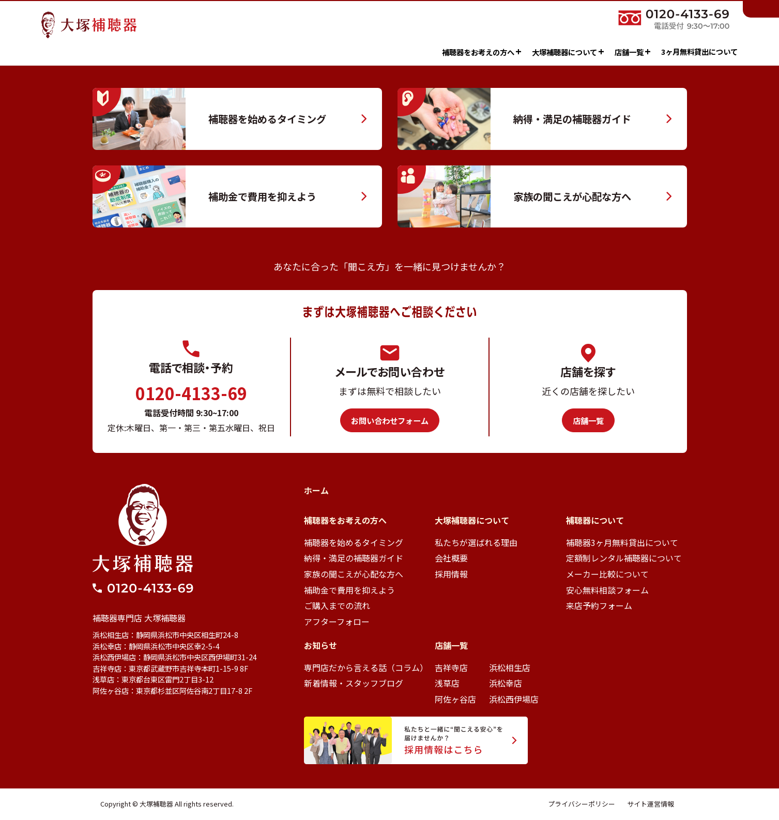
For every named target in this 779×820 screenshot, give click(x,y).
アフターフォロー (337, 621)
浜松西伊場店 (514, 699)
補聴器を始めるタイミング (353, 542)
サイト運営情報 (650, 804)
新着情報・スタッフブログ (353, 683)
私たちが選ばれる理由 (476, 542)
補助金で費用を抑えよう (349, 590)
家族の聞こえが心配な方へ (353, 574)
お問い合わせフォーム (390, 420)
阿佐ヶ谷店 (455, 699)
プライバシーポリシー (581, 804)
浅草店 (447, 683)
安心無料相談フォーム (607, 590)
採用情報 (451, 574)
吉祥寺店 (451, 667)
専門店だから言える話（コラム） (366, 667)
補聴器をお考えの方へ (446, 51)
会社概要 (451, 558)
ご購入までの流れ (337, 605)
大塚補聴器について (532, 51)
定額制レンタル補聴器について (624, 558)
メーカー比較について (607, 574)
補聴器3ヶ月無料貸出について (622, 542)
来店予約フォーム (599, 605)
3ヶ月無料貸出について (663, 51)
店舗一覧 (597, 51)
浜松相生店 (509, 667)
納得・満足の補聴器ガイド (353, 558)
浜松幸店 (505, 683)
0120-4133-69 (191, 393)
